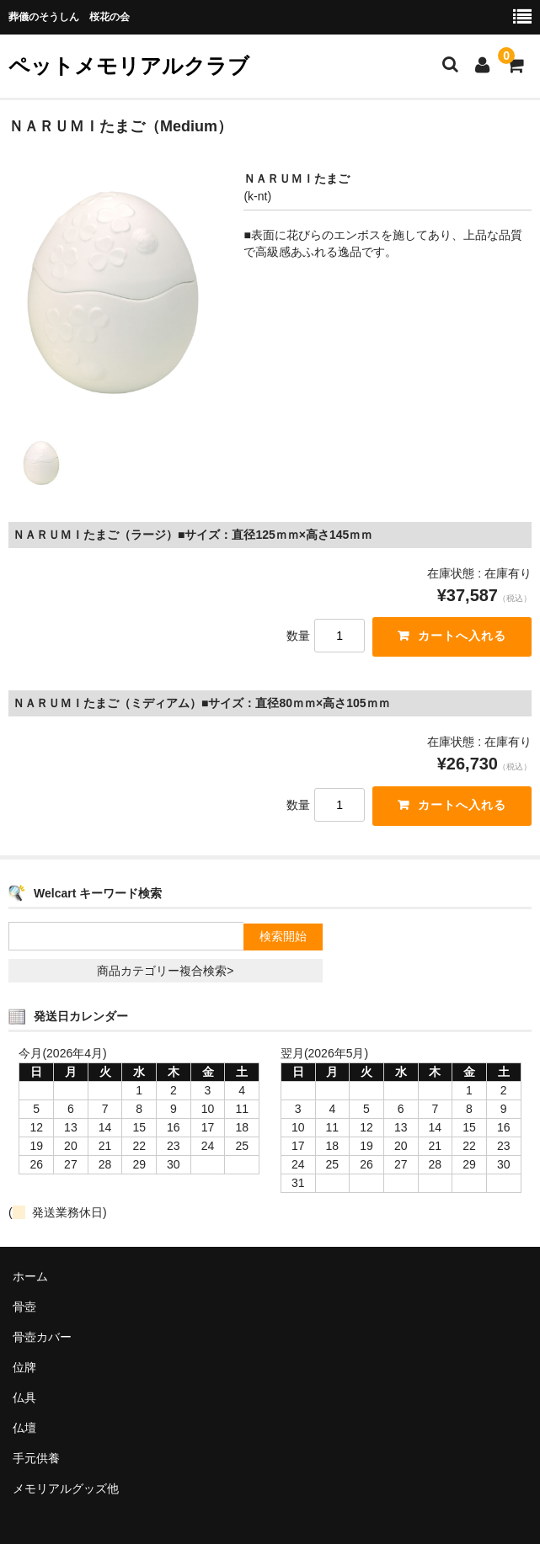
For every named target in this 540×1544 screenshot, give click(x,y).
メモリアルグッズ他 (66, 1488)
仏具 (24, 1397)
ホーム (30, 1276)
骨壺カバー (42, 1337)
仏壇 (24, 1428)
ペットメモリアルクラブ (128, 65)
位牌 (24, 1367)
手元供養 (36, 1458)
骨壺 (24, 1306)
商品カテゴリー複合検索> (165, 971)
